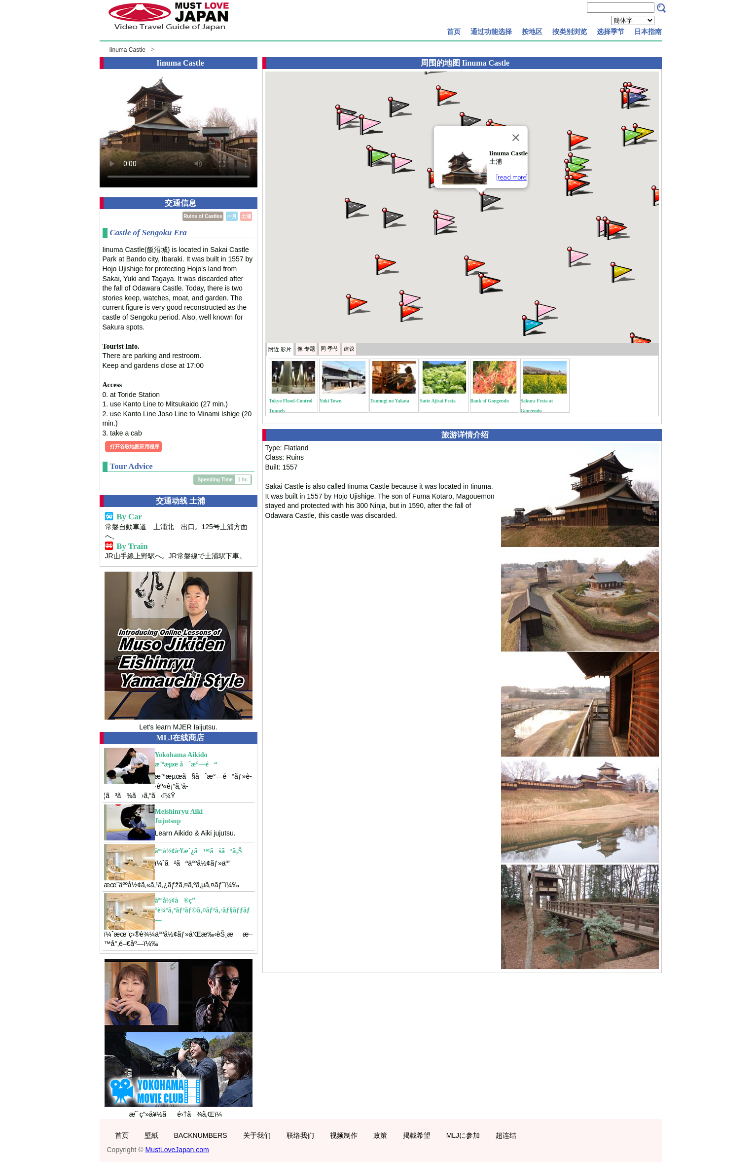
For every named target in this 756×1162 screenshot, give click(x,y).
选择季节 (610, 32)
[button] (491, 200)
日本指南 (648, 32)
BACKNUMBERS (200, 1135)
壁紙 (151, 1135)
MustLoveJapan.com (177, 1150)
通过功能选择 (491, 32)
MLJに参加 (463, 1135)
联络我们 (300, 1135)
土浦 (246, 216)
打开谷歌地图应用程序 (134, 446)
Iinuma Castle (127, 49)
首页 (454, 32)
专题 (306, 349)
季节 (329, 349)
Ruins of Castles (202, 216)
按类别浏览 (569, 32)
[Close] (516, 137)
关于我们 (257, 1135)
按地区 (532, 32)
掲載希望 (417, 1135)
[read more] (512, 177)
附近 (279, 349)
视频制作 (344, 1135)
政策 (380, 1135)
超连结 (506, 1135)
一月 (232, 216)
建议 (349, 349)
